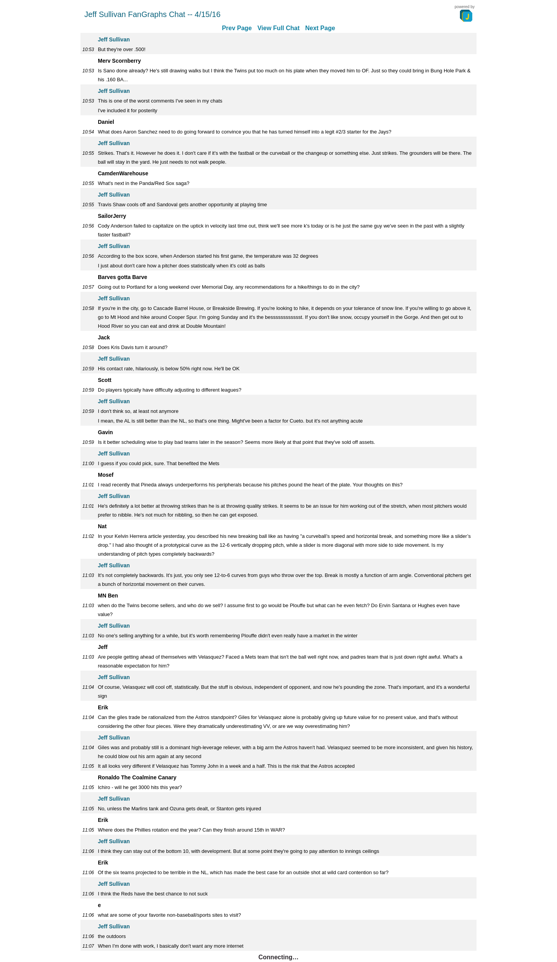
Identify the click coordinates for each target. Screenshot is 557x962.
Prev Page (237, 28)
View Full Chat (278, 28)
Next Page (320, 28)
